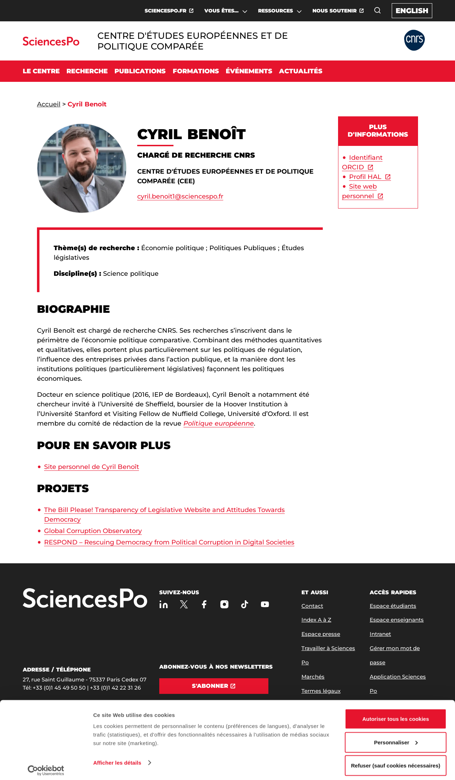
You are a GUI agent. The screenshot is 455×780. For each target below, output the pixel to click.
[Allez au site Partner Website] (414, 41)
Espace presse (320, 634)
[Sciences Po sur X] (184, 604)
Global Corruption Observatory (93, 531)
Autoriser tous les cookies (395, 714)
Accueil (48, 104)
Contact (312, 605)
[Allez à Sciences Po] (85, 598)
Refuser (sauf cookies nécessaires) (395, 761)
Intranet (380, 634)
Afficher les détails (117, 758)
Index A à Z (316, 619)
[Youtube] (265, 604)
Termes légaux (321, 690)
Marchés (313, 676)
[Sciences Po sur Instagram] (224, 604)
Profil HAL (365, 177)
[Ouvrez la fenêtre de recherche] (377, 10)
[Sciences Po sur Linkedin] (163, 604)
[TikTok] (244, 604)
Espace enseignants (397, 619)
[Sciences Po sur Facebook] (204, 604)
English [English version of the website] (412, 10)
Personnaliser (396, 738)
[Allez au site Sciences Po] (51, 43)
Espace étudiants (393, 605)
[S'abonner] (213, 686)
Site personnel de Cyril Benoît (91, 467)
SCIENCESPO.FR (165, 10)
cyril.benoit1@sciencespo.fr (180, 196)
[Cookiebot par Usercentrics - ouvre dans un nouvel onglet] (46, 766)
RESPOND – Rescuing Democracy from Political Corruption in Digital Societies (169, 542)
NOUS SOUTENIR (334, 10)
